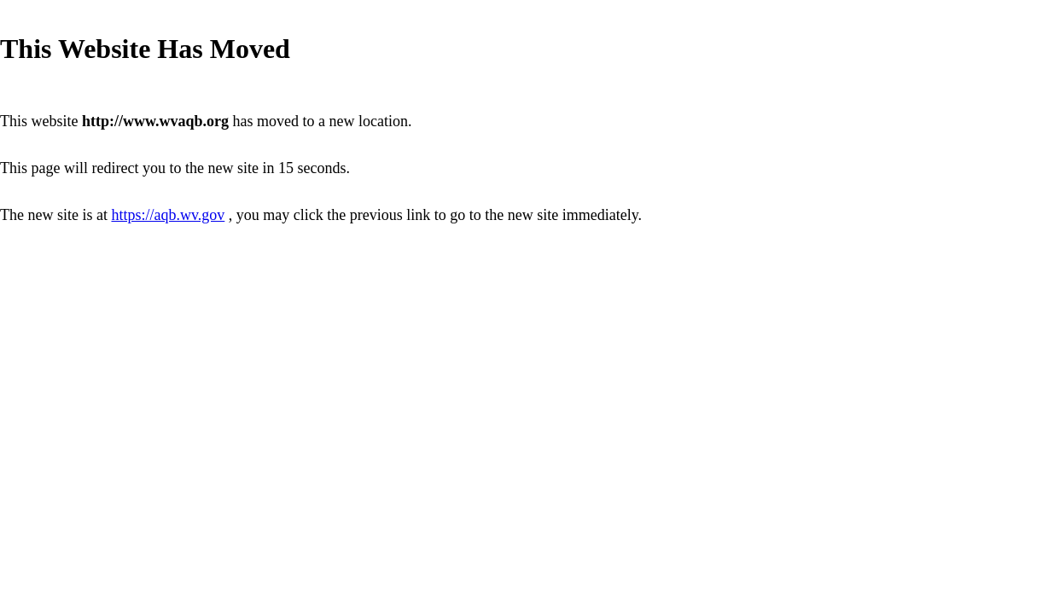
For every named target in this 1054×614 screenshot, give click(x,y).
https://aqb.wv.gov (167, 214)
